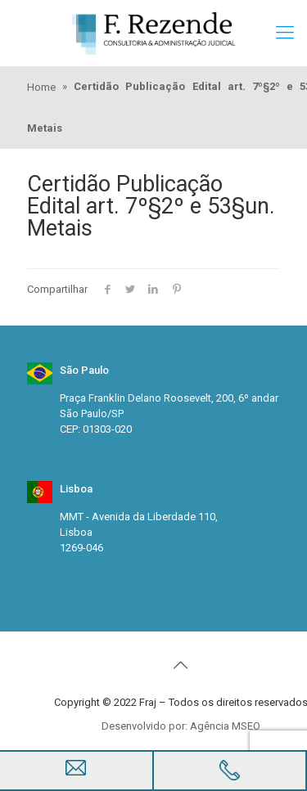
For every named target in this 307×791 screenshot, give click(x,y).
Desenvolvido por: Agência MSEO (181, 726)
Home (41, 87)
